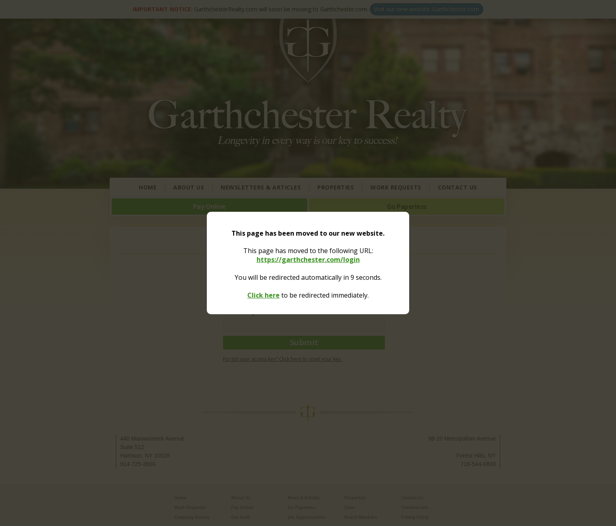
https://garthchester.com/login (308, 259)
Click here (263, 295)
